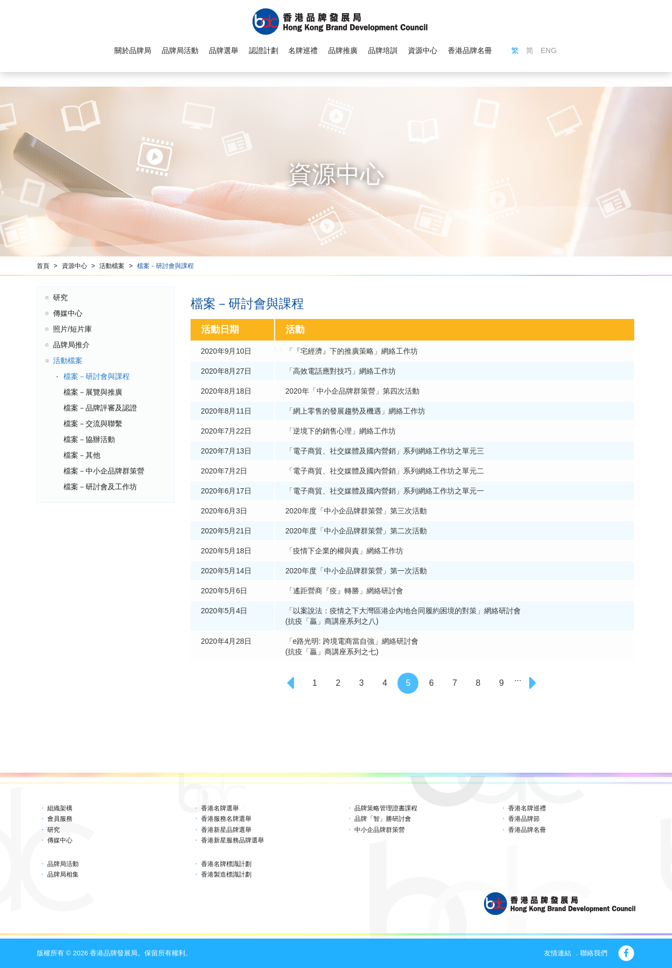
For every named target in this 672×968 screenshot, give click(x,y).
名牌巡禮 (303, 50)
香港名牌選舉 (220, 808)
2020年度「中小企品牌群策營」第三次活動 (356, 511)
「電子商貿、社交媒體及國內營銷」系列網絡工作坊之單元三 (385, 451)
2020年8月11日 (226, 411)
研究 (60, 297)
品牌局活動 (180, 50)
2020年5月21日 (226, 531)
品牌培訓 (382, 50)
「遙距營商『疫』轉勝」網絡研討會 (344, 590)
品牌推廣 (343, 50)
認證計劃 (263, 50)
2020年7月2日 (224, 471)
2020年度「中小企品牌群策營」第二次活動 (356, 531)
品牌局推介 (71, 345)
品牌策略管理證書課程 (385, 808)
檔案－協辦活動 (89, 439)
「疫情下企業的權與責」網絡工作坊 (344, 551)
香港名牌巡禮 (527, 808)
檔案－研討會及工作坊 (100, 486)
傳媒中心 (67, 313)
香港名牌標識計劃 (226, 864)
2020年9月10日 (226, 351)
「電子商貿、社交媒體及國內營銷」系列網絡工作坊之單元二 (385, 471)
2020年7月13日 (226, 451)
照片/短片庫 (72, 329)
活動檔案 (111, 266)
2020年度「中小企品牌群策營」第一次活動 (356, 571)
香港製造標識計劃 (226, 874)
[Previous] (291, 683)
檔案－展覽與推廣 (93, 392)
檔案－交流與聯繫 (93, 423)
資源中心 (422, 50)
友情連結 (557, 953)
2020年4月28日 (226, 641)
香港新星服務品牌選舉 (232, 840)
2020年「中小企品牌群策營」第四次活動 (352, 391)
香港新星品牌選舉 (226, 829)
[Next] (533, 683)
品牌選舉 (223, 50)
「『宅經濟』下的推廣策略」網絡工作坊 (352, 351)
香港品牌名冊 (470, 50)
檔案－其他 (82, 455)
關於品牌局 (132, 50)
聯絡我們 (593, 953)
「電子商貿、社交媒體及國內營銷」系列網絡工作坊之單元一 (385, 491)
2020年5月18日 (226, 551)
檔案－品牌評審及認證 (100, 408)
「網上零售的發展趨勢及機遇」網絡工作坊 (355, 411)
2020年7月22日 (226, 431)
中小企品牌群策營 (379, 829)
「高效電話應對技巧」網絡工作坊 (341, 371)
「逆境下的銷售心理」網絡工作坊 (341, 431)
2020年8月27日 (226, 371)
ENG (548, 50)
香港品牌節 (524, 818)
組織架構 (59, 808)
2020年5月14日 (226, 571)
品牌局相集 (63, 874)
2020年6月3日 (224, 511)
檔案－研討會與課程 (165, 266)
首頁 (43, 266)
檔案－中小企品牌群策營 (104, 471)
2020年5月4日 (224, 610)
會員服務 (59, 818)
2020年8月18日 (226, 391)
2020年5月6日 (224, 590)
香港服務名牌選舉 (226, 818)
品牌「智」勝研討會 (382, 818)
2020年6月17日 (226, 491)
